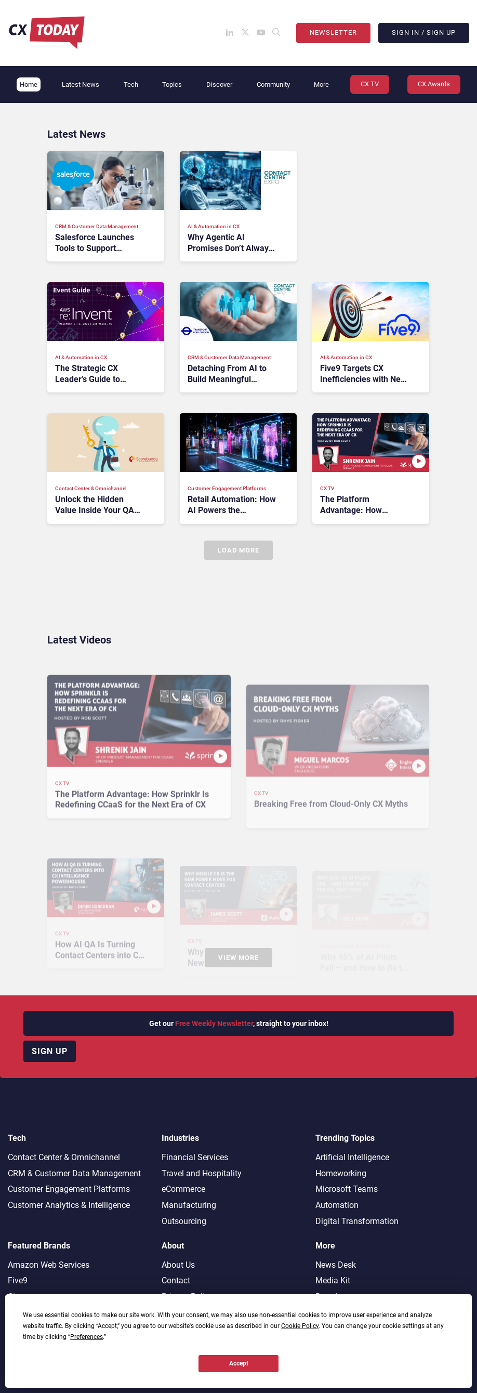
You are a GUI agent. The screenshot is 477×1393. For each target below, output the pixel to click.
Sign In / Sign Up (424, 32)
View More (238, 958)
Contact (176, 1280)
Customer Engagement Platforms (69, 1189)
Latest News (80, 84)
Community (273, 84)
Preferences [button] (86, 1337)
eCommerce (183, 1189)
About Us (178, 1265)
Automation (337, 1205)
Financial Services (195, 1157)
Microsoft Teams (346, 1189)
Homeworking (340, 1173)
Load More (238, 550)
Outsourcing (184, 1221)
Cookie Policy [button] (300, 1326)
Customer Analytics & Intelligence (69, 1205)
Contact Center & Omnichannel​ (64, 1157)
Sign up (50, 1051)
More (321, 84)
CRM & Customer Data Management (74, 1173)
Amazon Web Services (48, 1265)
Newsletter (333, 32)
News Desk (335, 1265)
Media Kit (332, 1280)
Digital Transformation (357, 1221)
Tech (131, 84)
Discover (219, 84)
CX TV (370, 84)
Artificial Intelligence (352, 1157)
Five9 (18, 1280)
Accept (238, 1363)
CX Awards (434, 84)
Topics (172, 84)
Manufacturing (189, 1205)
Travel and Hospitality (202, 1173)
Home (28, 84)
